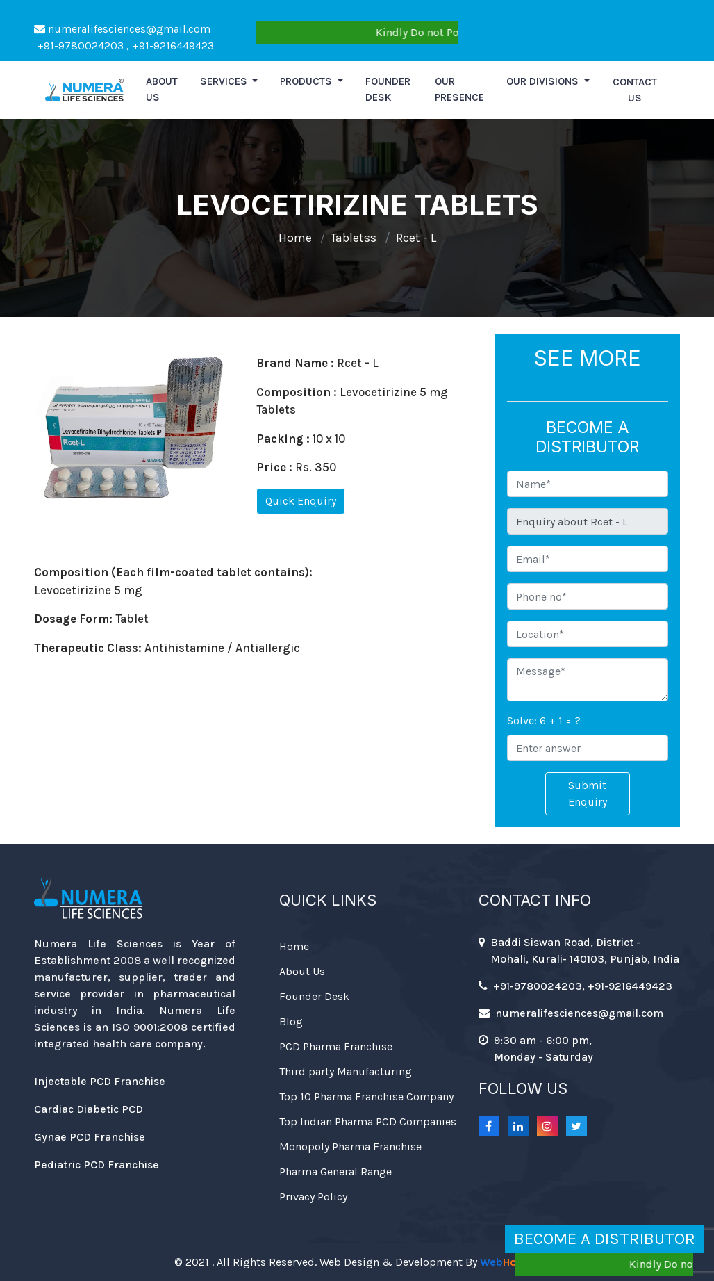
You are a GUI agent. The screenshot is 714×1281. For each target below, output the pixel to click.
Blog (291, 1021)
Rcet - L (416, 237)
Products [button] (307, 81)
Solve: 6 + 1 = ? (544, 720)
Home (295, 237)
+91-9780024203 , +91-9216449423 (124, 45)
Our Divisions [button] (543, 81)
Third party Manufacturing (345, 1071)
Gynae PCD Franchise (89, 1136)
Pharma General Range (335, 1171)
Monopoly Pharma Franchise (350, 1146)
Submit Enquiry (587, 793)
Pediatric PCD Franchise (96, 1164)
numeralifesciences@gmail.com (122, 28)
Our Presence (459, 89)
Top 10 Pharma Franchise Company (366, 1096)
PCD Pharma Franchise (335, 1046)
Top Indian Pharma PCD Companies (367, 1121)
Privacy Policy (313, 1196)
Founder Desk (387, 89)
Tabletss (353, 237)
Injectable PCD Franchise (99, 1081)
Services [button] (225, 81)
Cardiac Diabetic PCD (88, 1109)
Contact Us (635, 90)
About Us (302, 971)
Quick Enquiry (300, 500)
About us (162, 89)
